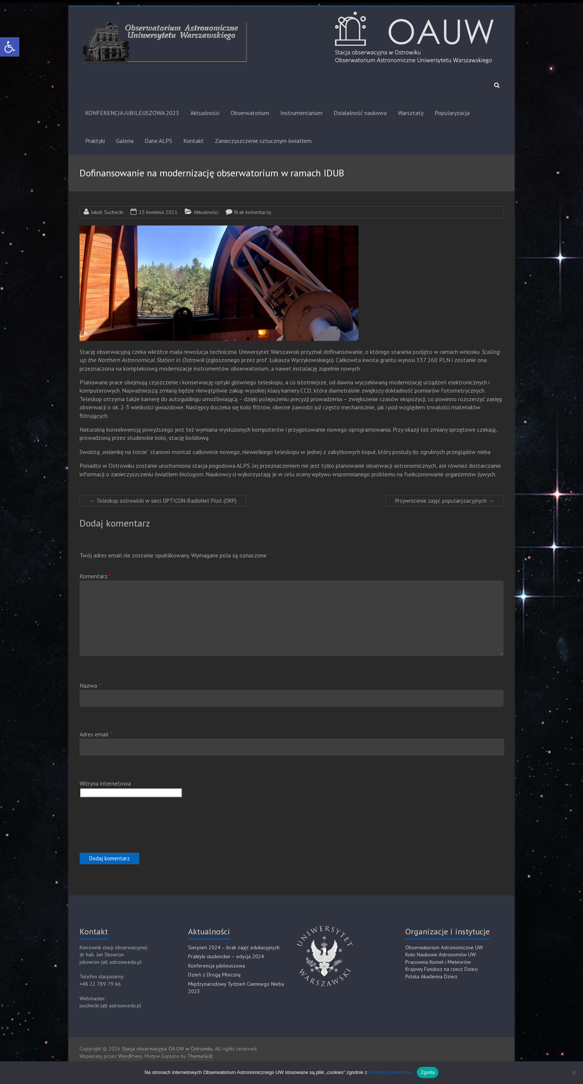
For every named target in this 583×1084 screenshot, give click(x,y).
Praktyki (95, 140)
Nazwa (90, 685)
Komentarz (95, 576)
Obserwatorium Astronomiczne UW (444, 947)
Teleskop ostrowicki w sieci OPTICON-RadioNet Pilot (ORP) (162, 500)
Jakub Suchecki (107, 212)
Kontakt (193, 140)
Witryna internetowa (105, 783)
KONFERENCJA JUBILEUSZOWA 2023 (132, 112)
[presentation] (136, 823)
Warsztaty (410, 112)
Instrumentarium (301, 112)
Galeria (124, 140)
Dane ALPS (158, 140)
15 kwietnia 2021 (158, 212)
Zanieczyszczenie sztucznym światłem (263, 140)
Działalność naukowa (360, 112)
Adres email (96, 734)
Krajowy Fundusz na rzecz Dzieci (441, 969)
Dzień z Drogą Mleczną (214, 974)
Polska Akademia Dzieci (431, 976)
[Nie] (573, 1072)
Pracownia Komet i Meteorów (438, 962)
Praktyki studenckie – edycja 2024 (226, 956)
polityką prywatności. (390, 1072)
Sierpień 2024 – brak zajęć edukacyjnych (234, 947)
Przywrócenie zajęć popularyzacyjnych (444, 500)
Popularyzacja (452, 112)
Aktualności (204, 112)
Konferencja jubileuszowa (216, 965)
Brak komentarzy (252, 212)
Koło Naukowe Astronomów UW (440, 954)
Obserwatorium (250, 112)
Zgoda (428, 1072)
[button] (9, 47)
